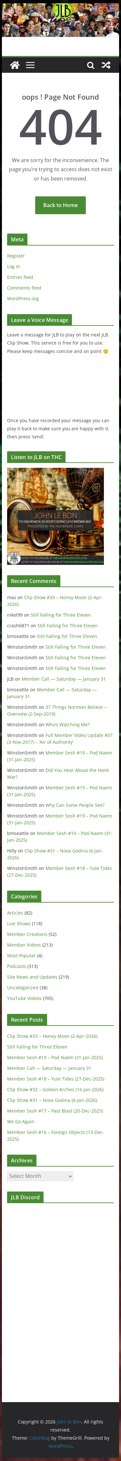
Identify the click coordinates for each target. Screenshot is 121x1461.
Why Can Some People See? (75, 805)
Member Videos (24, 945)
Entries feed (20, 277)
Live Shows (19, 923)
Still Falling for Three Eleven (61, 615)
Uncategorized (22, 987)
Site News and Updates (32, 977)
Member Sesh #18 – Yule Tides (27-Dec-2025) (55, 1079)
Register (16, 256)
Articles (15, 913)
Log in (13, 266)
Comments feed (24, 288)
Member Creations (27, 934)
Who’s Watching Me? (67, 724)
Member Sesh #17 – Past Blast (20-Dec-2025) (55, 1111)
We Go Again (21, 1121)
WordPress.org (23, 298)
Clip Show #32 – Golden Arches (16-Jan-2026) (55, 1089)
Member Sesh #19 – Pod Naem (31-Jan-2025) (55, 1057)
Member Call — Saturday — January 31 (64, 679)
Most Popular (21, 955)
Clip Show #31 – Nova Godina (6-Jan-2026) (52, 1100)
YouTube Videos (24, 998)
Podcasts (16, 966)
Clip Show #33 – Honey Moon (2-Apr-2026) (52, 1036)
